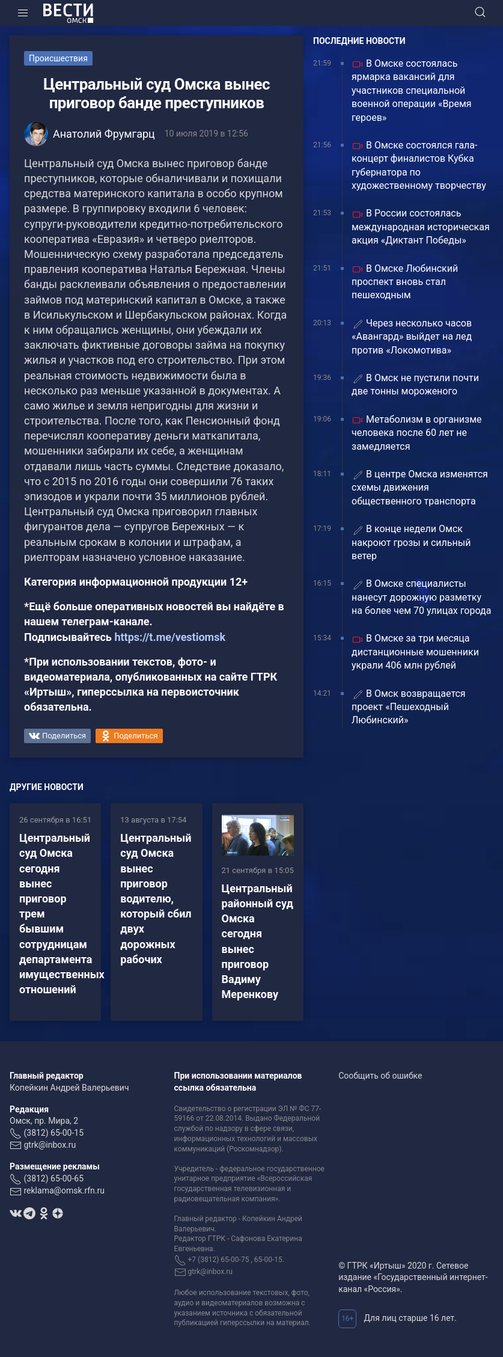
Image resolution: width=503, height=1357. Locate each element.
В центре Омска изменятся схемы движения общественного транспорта (420, 487)
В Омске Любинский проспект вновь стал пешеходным (405, 282)
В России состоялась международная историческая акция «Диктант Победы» (421, 226)
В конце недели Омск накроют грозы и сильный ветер (411, 542)
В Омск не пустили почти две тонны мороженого (415, 384)
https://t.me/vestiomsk (169, 637)
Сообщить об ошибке (380, 1075)
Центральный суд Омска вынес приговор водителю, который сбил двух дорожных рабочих (155, 899)
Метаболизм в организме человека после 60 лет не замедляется (417, 433)
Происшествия (58, 58)
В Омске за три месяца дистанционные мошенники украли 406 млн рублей (415, 652)
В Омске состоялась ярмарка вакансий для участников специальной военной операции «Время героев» (412, 90)
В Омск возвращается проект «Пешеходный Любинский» (409, 707)
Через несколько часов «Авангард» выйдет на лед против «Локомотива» (412, 336)
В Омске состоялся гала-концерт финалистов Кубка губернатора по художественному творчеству (419, 165)
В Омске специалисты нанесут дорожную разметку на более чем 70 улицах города (421, 597)
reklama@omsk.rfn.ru (64, 1190)
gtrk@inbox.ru (49, 1145)
